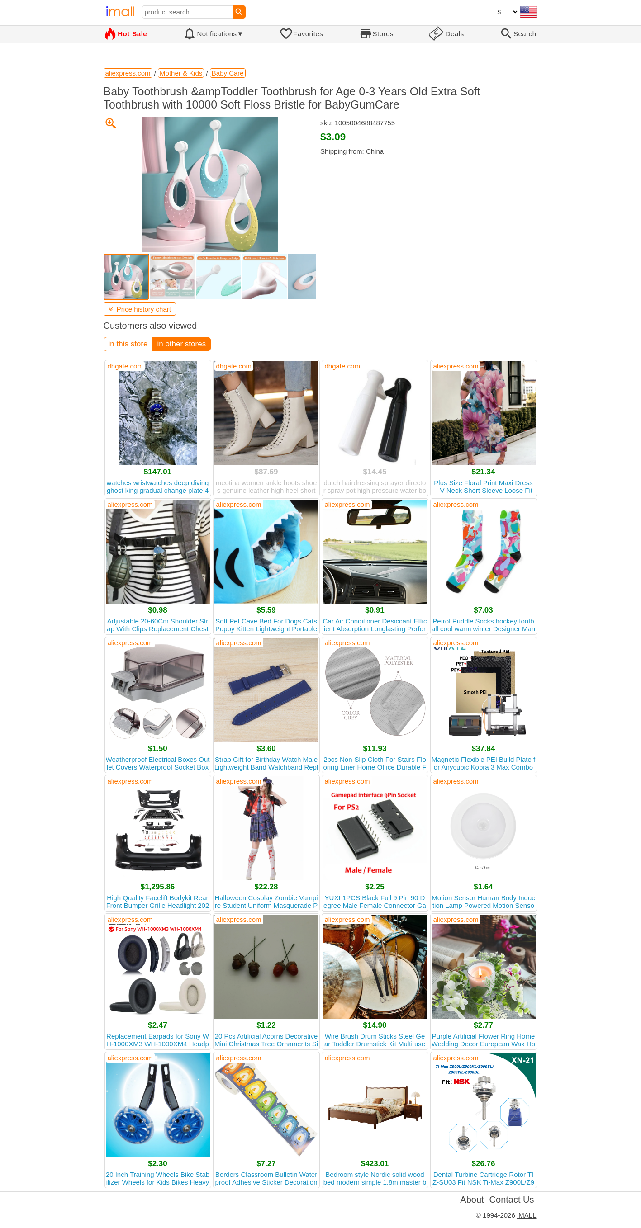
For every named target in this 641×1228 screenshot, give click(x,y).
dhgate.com (125, 366)
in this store (128, 344)
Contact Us (511, 1199)
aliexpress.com (456, 366)
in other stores (181, 344)
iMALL (527, 1215)
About (472, 1199)
